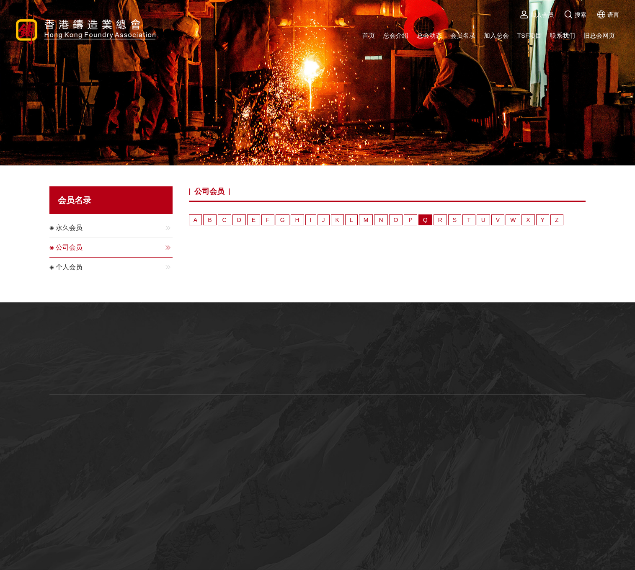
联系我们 (562, 35)
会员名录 (462, 35)
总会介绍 (395, 35)
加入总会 (496, 35)
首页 (368, 35)
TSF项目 (529, 35)
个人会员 (114, 267)
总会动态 (429, 35)
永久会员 (114, 227)
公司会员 (114, 247)
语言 (608, 15)
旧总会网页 (599, 35)
